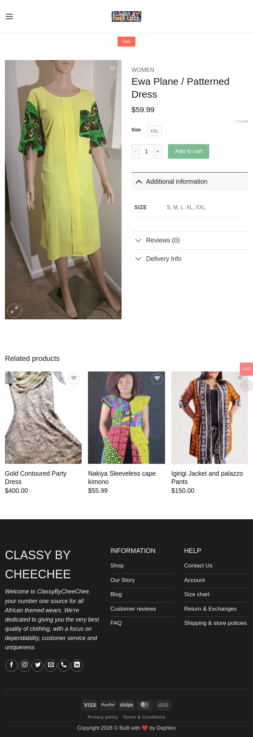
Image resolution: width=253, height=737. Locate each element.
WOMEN (142, 70)
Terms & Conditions (144, 717)
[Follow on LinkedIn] (77, 665)
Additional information (169, 181)
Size (136, 129)
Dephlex (166, 728)
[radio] (154, 131)
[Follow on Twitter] (37, 665)
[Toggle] (138, 181)
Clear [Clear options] (242, 121)
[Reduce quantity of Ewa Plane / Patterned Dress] (135, 151)
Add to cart (188, 151)
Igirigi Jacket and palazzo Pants (207, 477)
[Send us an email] (51, 665)
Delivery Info (156, 259)
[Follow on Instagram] (24, 665)
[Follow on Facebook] (11, 665)
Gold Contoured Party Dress (36, 477)
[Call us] (64, 665)
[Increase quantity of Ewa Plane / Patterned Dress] (158, 151)
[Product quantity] (146, 151)
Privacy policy (103, 717)
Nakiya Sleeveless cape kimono (122, 477)
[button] (9, 16)
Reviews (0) (155, 241)
